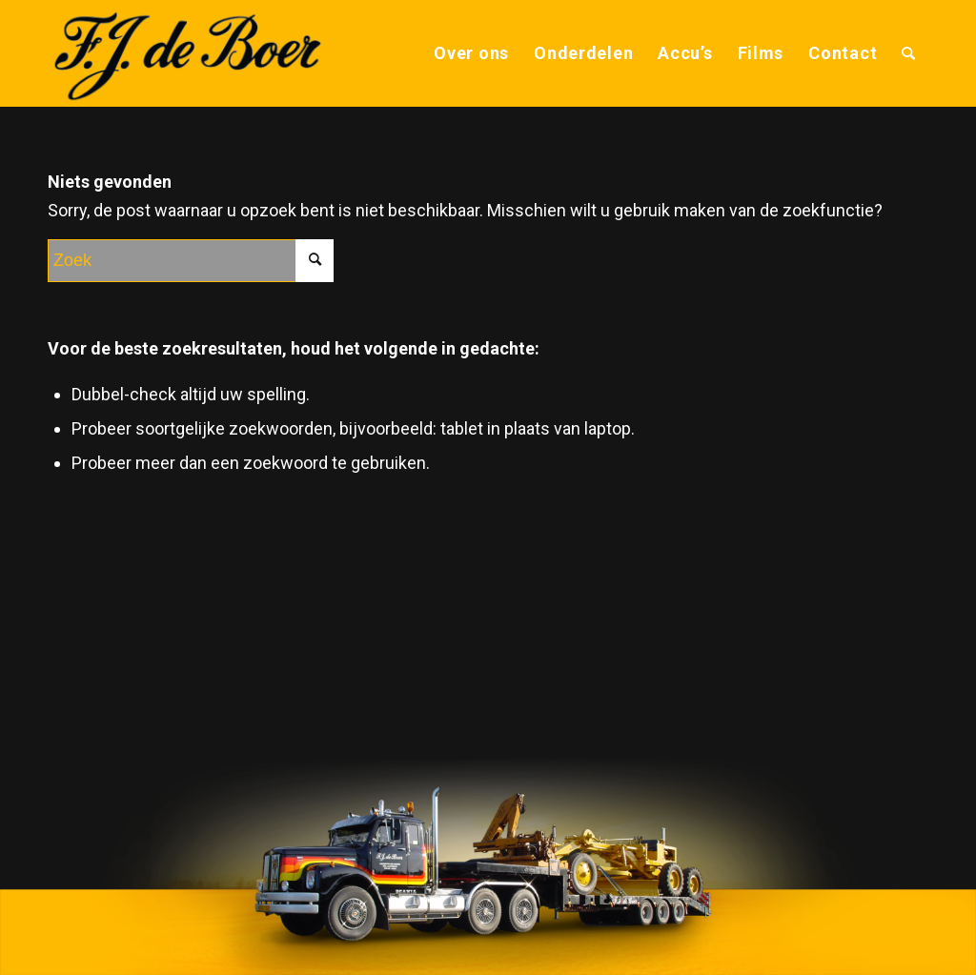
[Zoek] (908, 53)
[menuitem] (471, 53)
